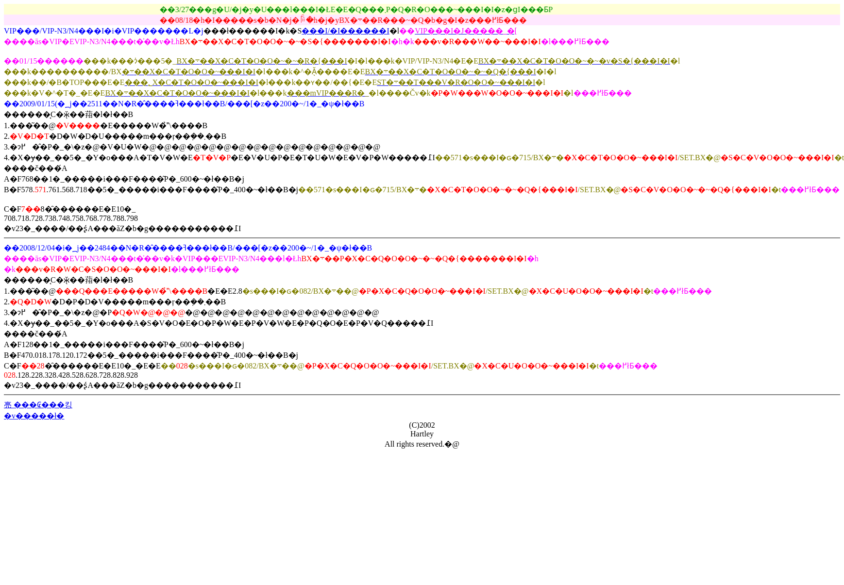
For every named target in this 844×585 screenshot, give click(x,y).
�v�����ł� (34, 416)
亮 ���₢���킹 (38, 405)
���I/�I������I (345, 31)
